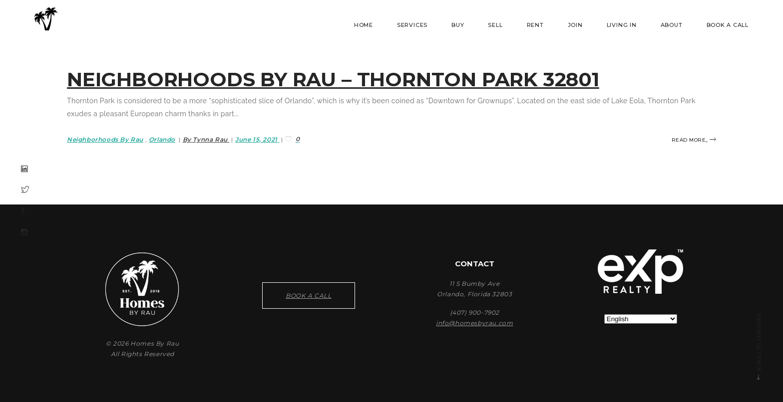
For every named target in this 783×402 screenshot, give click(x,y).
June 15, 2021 (257, 139)
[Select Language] (640, 319)
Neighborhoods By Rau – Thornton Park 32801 (333, 79)
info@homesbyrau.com (474, 323)
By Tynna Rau (206, 139)
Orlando (162, 139)
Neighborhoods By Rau (105, 139)
